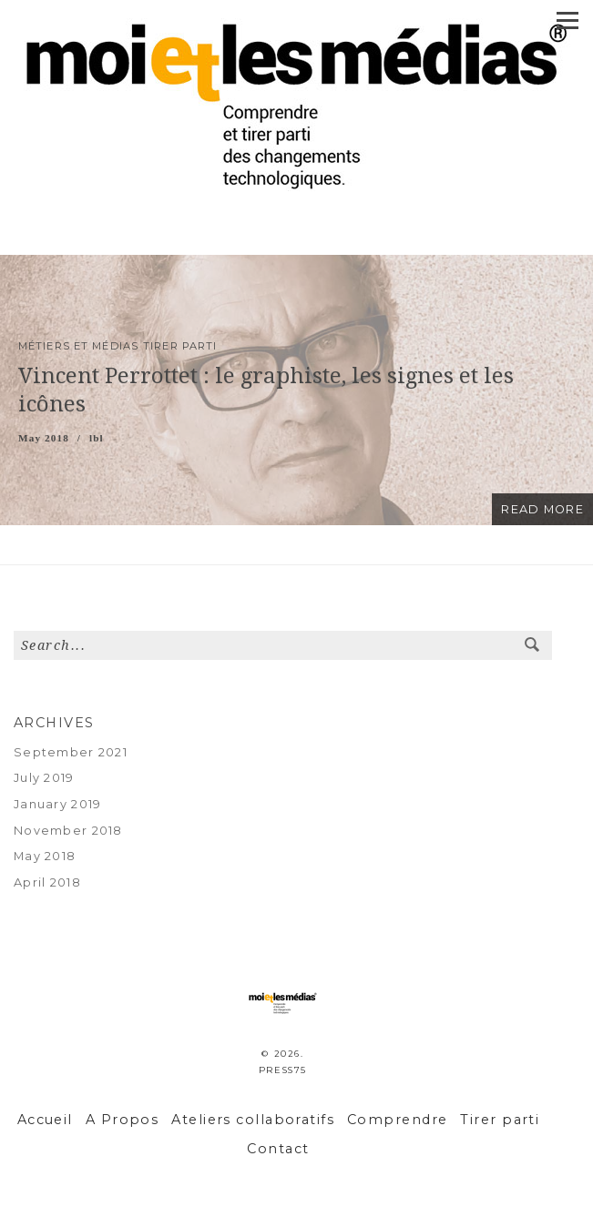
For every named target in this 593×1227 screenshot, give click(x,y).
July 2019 (44, 778)
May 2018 (45, 856)
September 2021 (71, 752)
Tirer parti (499, 1119)
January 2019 (57, 804)
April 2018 (47, 882)
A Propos (122, 1119)
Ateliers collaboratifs (252, 1119)
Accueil (45, 1119)
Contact (278, 1149)
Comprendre (397, 1119)
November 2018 (68, 830)
